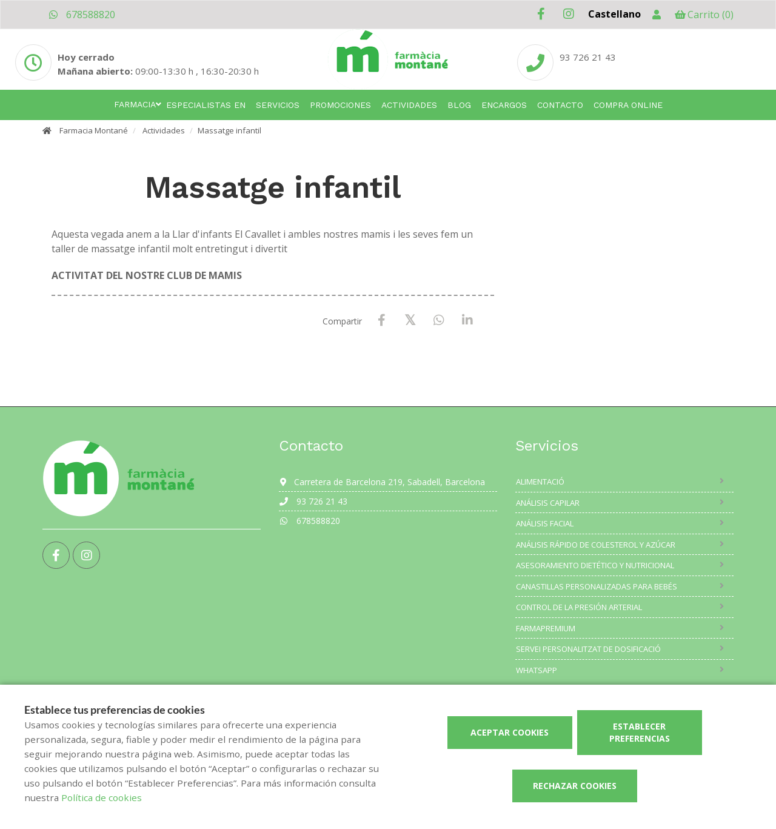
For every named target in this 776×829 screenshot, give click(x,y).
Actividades (409, 105)
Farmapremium (545, 628)
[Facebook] (381, 320)
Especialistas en (206, 105)
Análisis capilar (548, 502)
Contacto (560, 105)
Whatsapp (536, 670)
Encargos (504, 105)
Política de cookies (101, 797)
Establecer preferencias (639, 732)
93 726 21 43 (313, 501)
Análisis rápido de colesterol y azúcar (595, 544)
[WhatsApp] (438, 320)
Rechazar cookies (575, 785)
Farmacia (135, 104)
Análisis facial (545, 523)
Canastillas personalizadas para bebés (596, 586)
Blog (459, 105)
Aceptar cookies (509, 732)
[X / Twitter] (410, 320)
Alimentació (540, 481)
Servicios (277, 105)
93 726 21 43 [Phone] (588, 57)
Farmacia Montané (93, 130)
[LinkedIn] (467, 320)
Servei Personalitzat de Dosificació (588, 648)
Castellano (614, 14)
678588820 (81, 14)
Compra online (628, 105)
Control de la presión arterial (579, 607)
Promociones (340, 105)
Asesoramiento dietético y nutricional (595, 565)
